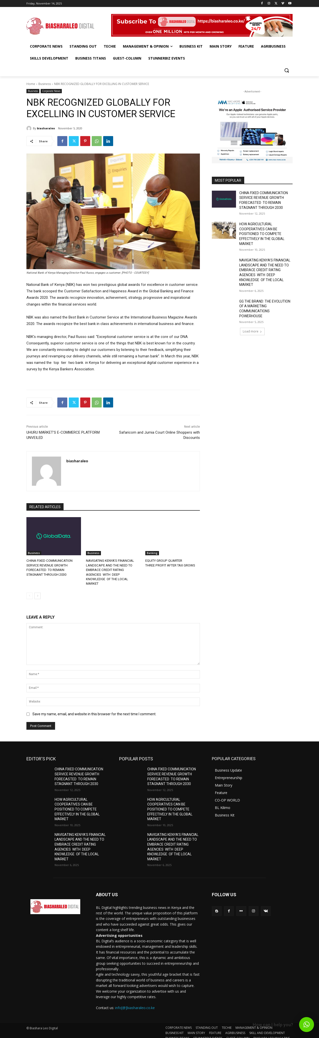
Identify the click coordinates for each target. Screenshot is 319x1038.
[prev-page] (29, 591)
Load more (252, 331)
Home (30, 84)
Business (44, 84)
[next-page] (37, 591)
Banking (152, 553)
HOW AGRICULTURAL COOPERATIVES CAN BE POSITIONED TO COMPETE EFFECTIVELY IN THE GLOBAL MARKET (261, 233)
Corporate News (51, 91)
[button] (287, 70)
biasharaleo (46, 128)
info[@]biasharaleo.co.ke (135, 1003)
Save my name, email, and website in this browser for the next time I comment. (94, 709)
